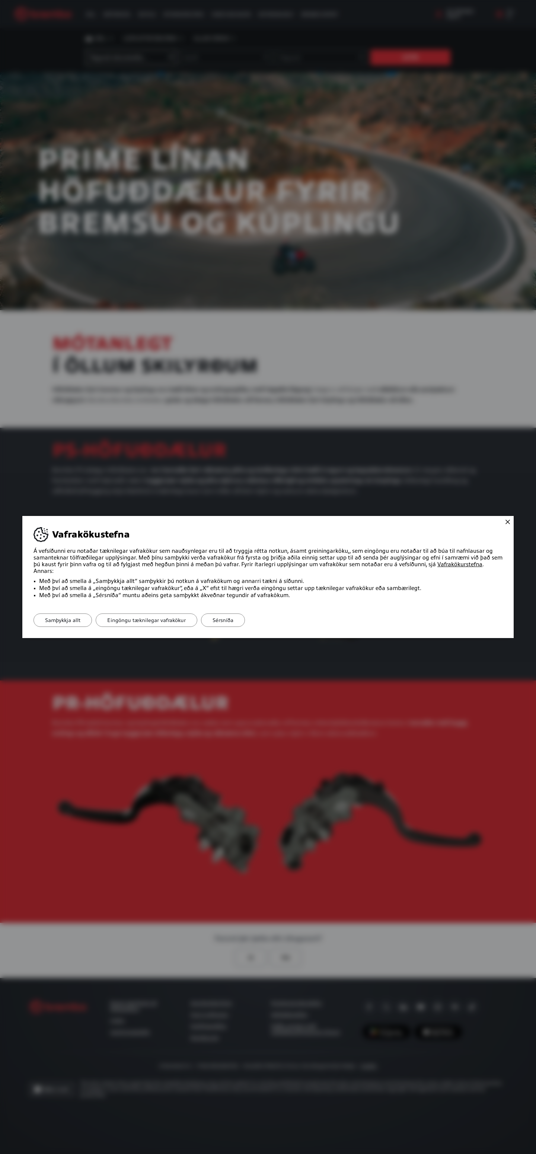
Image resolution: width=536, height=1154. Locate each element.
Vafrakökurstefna (459, 564)
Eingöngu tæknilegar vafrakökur (146, 620)
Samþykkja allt (62, 620)
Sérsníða (223, 620)
